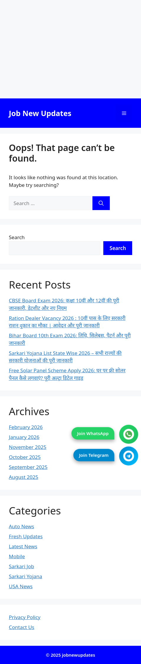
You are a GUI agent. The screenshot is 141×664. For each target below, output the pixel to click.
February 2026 (26, 427)
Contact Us (21, 627)
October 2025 (25, 457)
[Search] (101, 203)
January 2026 (24, 437)
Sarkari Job (21, 566)
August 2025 (23, 477)
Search (17, 237)
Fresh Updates (26, 536)
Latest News (23, 546)
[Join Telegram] (128, 456)
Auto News (21, 526)
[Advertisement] (70, 49)
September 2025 (28, 467)
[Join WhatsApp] (128, 434)
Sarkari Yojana (25, 576)
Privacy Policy (24, 617)
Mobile (17, 556)
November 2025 (27, 447)
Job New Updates (40, 113)
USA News (21, 586)
